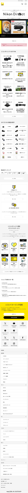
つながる (2, 430)
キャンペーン (3, 462)
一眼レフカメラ (5, 363)
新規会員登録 (14, 318)
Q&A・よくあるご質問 (6, 398)
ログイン (14, 315)
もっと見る (14, 116)
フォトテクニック (6, 421)
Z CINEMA (4, 357)
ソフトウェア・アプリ (6, 372)
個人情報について (4, 484)
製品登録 (4, 392)
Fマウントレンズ (14, 173)
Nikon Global (3, 490)
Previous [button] (3, 36)
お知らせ (4, 389)
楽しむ (2, 445)
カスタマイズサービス (6, 407)
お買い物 (2, 465)
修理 (3, 404)
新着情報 (2, 351)
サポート (2, 386)
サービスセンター (6, 401)
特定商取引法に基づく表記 (7, 477)
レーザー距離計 (24, 173)
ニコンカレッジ (5, 424)
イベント (4, 436)
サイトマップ (3, 488)
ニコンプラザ (5, 448)
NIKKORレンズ (5, 369)
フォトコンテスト (6, 456)
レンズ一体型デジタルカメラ (7, 366)
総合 (2, 172)
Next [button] (25, 36)
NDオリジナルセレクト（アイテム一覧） (9, 468)
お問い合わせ (5, 395)
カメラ (6, 172)
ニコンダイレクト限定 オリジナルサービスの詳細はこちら (14, 271)
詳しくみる (14, 216)
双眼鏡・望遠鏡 (19, 173)
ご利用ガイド (5, 474)
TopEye (4, 442)
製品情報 (2, 354)
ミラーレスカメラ (6, 360)
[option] (14, 18)
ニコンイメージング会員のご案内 (8, 459)
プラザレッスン (5, 427)
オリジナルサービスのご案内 (7, 471)
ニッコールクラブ (6, 439)
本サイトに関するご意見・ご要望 (6, 486)
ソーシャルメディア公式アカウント (8, 433)
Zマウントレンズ (10, 173)
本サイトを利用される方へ (5, 482)
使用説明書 (5, 410)
